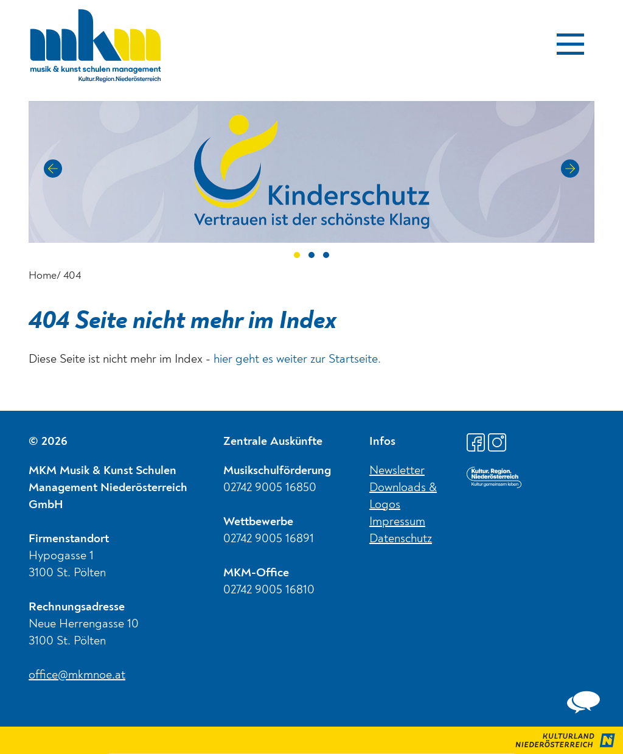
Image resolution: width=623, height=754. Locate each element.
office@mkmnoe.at (77, 675)
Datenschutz (400, 539)
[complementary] (583, 702)
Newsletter (397, 471)
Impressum (397, 522)
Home (43, 275)
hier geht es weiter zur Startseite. (297, 360)
